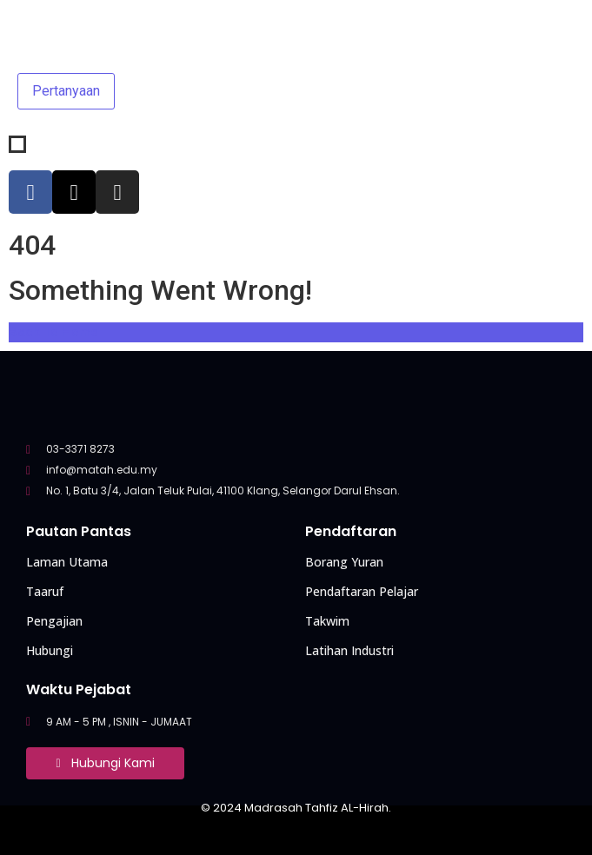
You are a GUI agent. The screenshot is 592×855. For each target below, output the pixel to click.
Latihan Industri (349, 650)
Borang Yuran (344, 561)
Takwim (327, 621)
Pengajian (54, 621)
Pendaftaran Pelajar (361, 591)
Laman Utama (67, 561)
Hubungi (49, 650)
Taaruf (44, 591)
